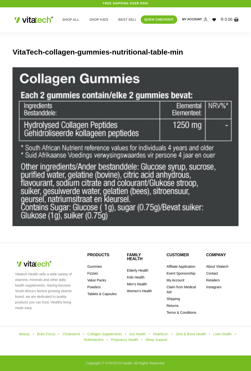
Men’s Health (137, 284)
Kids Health (136, 277)
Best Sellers (134, 20)
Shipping (173, 299)
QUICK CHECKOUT (159, 19)
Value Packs (96, 280)
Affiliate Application (180, 266)
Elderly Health (137, 270)
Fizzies (92, 273)
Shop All (70, 20)
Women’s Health (139, 291)
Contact (212, 273)
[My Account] (194, 19)
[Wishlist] (214, 20)
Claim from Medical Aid (181, 289)
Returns (172, 306)
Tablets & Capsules (102, 294)
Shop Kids (98, 20)
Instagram (213, 287)
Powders (93, 287)
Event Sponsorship (180, 273)
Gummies (94, 266)
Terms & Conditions (181, 312)
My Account (175, 280)
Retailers (213, 280)
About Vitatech (217, 266)
